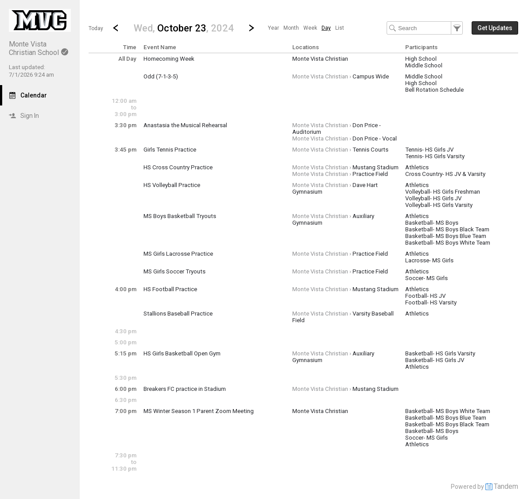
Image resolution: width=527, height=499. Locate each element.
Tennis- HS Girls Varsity (435, 156)
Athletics (417, 167)
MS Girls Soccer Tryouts (174, 271)
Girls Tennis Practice (169, 149)
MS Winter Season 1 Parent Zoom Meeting (198, 411)
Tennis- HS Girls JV (429, 149)
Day (326, 28)
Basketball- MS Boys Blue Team (445, 236)
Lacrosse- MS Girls (429, 260)
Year (273, 28)
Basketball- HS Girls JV (434, 360)
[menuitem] (273, 28)
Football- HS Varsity (431, 302)
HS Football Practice (170, 289)
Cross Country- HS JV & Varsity (445, 174)
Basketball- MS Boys (431, 222)
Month (291, 28)
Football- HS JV (425, 295)
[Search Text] (425, 28)
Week (310, 28)
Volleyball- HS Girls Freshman (442, 191)
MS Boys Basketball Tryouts (179, 216)
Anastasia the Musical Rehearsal (185, 125)
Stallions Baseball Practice (178, 313)
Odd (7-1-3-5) (160, 76)
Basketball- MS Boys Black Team (447, 229)
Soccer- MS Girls (426, 278)
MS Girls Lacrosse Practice (178, 253)
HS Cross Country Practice (178, 167)
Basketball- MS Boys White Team (447, 242)
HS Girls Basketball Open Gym (182, 353)
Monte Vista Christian (320, 58)
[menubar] (306, 28)
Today (96, 28)
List (339, 28)
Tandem (506, 486)
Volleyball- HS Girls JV (433, 198)
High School (421, 58)
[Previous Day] (115, 27)
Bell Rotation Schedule (434, 89)
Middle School (423, 65)
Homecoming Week (168, 58)
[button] (183, 27)
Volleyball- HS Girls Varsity (439, 205)
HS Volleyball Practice (171, 185)
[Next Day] (251, 27)
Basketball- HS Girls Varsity (440, 353)
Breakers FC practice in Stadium (184, 389)
